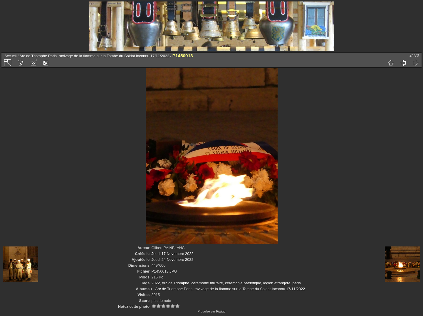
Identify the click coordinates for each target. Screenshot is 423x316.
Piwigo (220, 311)
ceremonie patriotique (243, 283)
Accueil (10, 56)
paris (297, 283)
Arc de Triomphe (175, 283)
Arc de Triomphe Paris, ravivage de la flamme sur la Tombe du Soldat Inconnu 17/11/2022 (94, 56)
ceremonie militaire (207, 283)
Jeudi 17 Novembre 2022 (173, 253)
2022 (156, 283)
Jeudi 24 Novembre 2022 (173, 259)
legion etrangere (277, 283)
